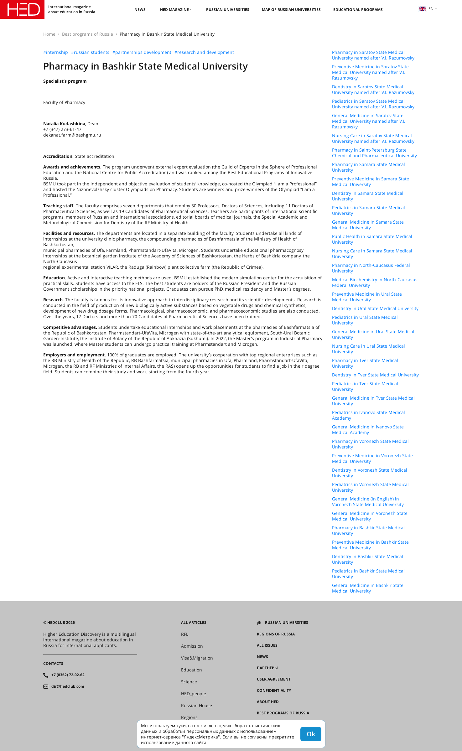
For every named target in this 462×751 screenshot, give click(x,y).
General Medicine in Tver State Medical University (373, 401)
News (140, 9)
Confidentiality (274, 690)
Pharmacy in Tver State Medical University (365, 363)
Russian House (196, 705)
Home (49, 34)
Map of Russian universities (291, 9)
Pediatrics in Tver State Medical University (365, 386)
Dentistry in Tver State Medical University (375, 375)
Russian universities (227, 9)
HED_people (193, 694)
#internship (55, 52)
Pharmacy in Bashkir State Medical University (368, 530)
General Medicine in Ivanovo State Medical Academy (368, 429)
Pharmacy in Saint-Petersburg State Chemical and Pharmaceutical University (374, 152)
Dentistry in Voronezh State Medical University (369, 473)
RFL (184, 634)
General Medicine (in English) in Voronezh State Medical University (368, 501)
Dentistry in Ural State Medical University (375, 308)
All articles (193, 622)
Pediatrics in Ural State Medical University (365, 320)
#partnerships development (141, 52)
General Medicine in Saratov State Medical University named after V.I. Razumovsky (368, 121)
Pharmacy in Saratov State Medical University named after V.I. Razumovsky (373, 55)
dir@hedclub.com (67, 686)
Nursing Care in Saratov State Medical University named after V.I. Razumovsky (373, 138)
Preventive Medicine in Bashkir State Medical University (370, 545)
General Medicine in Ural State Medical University (373, 334)
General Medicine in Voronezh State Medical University (369, 516)
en (425, 8)
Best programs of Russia (87, 34)
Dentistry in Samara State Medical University (367, 196)
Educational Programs (358, 9)
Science (189, 682)
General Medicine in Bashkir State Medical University (367, 588)
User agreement (274, 679)
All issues (267, 645)
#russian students (90, 52)
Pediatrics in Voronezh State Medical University (370, 487)
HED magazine (174, 9)
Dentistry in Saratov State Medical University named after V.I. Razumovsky (373, 89)
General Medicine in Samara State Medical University (368, 224)
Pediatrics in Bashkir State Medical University (368, 573)
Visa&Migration (197, 658)
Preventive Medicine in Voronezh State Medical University (372, 458)
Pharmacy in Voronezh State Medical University (370, 444)
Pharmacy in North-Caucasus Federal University (371, 268)
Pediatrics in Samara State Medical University (368, 210)
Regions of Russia (276, 634)
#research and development (204, 52)
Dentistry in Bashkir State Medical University (367, 559)
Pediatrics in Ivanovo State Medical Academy (368, 415)
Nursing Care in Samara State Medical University (372, 253)
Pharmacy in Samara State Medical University (368, 167)
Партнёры (267, 668)
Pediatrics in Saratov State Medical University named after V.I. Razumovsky (373, 104)
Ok (311, 734)
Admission (192, 646)
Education (191, 670)
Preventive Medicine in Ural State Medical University (367, 297)
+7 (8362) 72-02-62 (68, 674)
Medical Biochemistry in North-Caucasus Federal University (375, 282)
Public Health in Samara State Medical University (372, 239)
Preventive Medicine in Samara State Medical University (370, 181)
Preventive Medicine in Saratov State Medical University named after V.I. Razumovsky (370, 72)
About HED (268, 701)
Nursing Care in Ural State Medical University (368, 349)
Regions (189, 717)
